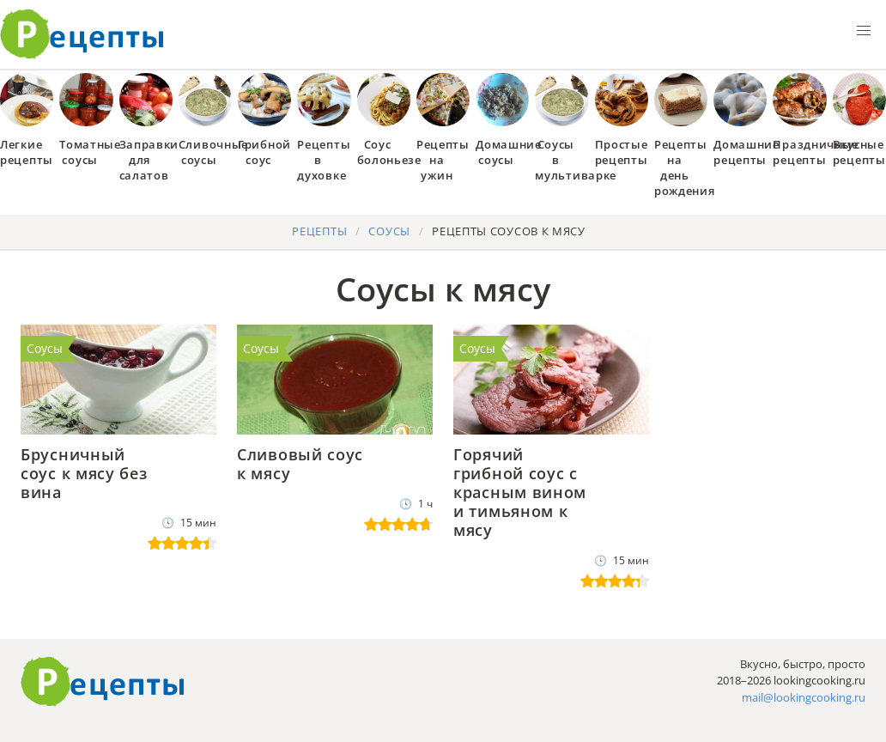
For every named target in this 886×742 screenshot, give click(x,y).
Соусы (45, 348)
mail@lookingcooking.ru (803, 697)
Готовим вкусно (103, 682)
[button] (863, 31)
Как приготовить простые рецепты (82, 34)
